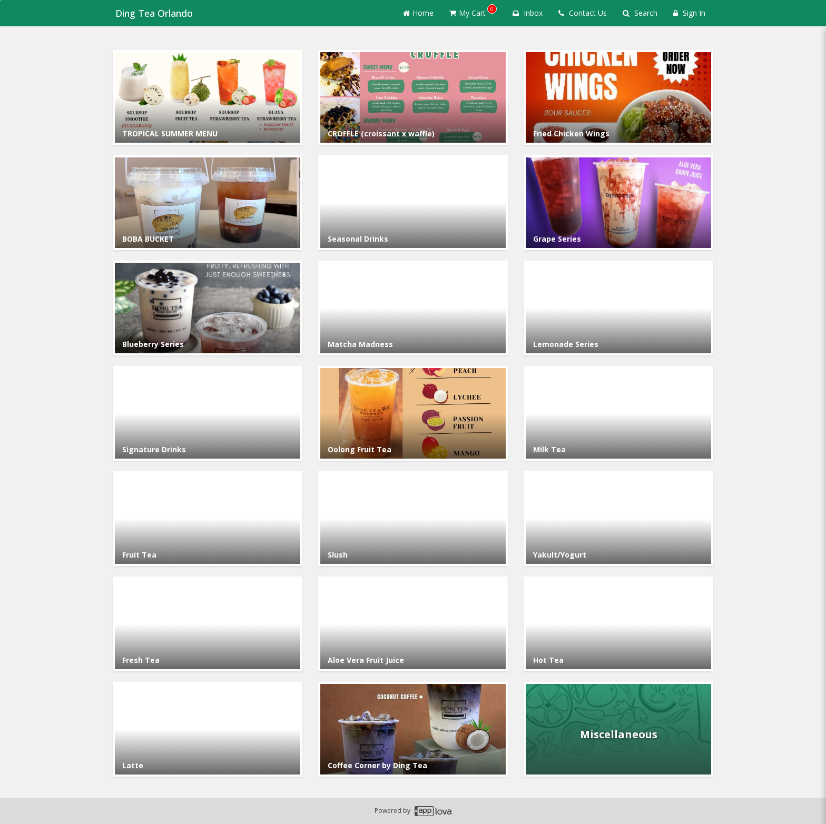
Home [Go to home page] (418, 13)
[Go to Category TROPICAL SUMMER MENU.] (207, 97)
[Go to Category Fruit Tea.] (207, 518)
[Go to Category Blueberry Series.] (207, 308)
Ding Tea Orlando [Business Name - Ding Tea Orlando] (151, 13)
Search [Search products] (640, 13)
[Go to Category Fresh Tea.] (207, 624)
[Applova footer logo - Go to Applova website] (433, 811)
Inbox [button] (528, 13)
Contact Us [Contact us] (582, 13)
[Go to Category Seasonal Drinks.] (413, 202)
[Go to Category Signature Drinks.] (207, 413)
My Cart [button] (473, 11)
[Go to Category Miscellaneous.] (618, 729)
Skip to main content (0, 0)
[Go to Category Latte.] (207, 729)
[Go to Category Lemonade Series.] (618, 308)
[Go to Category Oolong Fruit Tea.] (413, 413)
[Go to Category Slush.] (413, 518)
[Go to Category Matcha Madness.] (413, 308)
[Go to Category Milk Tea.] (618, 413)
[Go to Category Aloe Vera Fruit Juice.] (413, 624)
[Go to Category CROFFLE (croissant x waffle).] (413, 97)
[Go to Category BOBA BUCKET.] (207, 202)
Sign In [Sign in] (689, 13)
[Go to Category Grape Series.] (618, 202)
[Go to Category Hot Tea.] (618, 624)
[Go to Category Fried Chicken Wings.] (618, 97)
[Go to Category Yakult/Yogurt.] (618, 518)
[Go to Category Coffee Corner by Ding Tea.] (413, 729)
